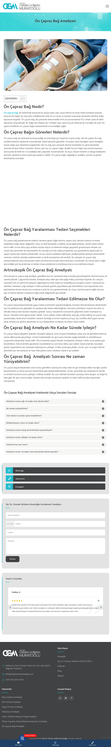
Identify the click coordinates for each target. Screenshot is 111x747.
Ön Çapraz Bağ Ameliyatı (13, 726)
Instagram (15, 486)
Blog (59, 671)
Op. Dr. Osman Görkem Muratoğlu (54, 738)
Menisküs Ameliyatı (10, 712)
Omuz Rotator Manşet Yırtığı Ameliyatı (19, 716)
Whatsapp (15, 470)
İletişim (60, 676)
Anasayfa (61, 656)
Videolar (61, 666)
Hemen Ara (15, 478)
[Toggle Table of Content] (21, 99)
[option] (59, 601)
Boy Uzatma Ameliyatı (12, 697)
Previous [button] (10, 607)
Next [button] (100, 607)
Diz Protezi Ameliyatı (11, 702)
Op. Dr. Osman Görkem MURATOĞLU (74, 661)
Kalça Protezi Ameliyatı (12, 707)
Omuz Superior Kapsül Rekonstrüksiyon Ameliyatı (24, 721)
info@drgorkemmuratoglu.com (19, 674)
